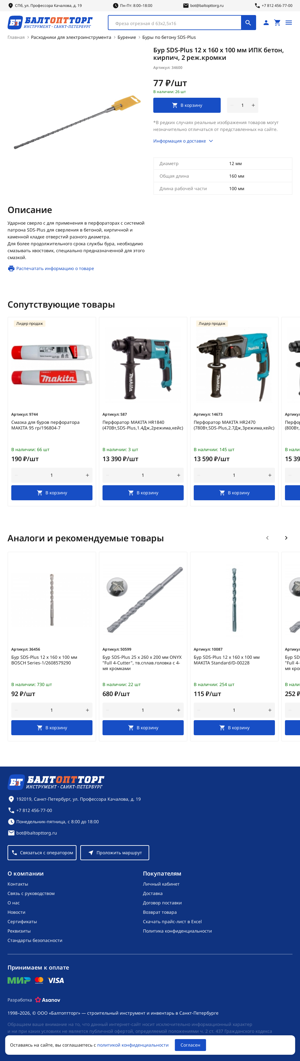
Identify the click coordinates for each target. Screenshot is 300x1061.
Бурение (127, 37)
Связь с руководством (31, 893)
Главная (16, 37)
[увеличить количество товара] (253, 105)
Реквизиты (19, 931)
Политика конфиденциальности (177, 931)
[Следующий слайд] (286, 538)
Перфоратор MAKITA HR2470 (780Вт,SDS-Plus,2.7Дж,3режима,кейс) (234, 425)
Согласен (190, 1045)
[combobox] (182, 22)
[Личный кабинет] (266, 22)
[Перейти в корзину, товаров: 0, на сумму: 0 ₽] (277, 22)
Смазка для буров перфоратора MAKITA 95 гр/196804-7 (45, 425)
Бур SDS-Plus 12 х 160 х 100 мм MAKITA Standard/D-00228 (227, 660)
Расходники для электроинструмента (71, 37)
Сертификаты (22, 921)
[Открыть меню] (288, 22)
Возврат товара (160, 912)
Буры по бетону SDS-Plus (169, 37)
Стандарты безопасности (35, 940)
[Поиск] (248, 22)
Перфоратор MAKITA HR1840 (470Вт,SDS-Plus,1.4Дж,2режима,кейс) (143, 425)
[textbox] (178, 23)
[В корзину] (51, 492)
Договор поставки (162, 903)
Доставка (153, 893)
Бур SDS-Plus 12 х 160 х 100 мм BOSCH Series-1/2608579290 (44, 660)
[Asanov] (48, 1000)
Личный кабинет (161, 884)
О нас (14, 903)
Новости (16, 912)
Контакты (18, 884)
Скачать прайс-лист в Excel (172, 921)
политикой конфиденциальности (133, 1045)
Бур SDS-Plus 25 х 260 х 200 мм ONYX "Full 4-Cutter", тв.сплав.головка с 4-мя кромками (142, 662)
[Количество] (242, 105)
